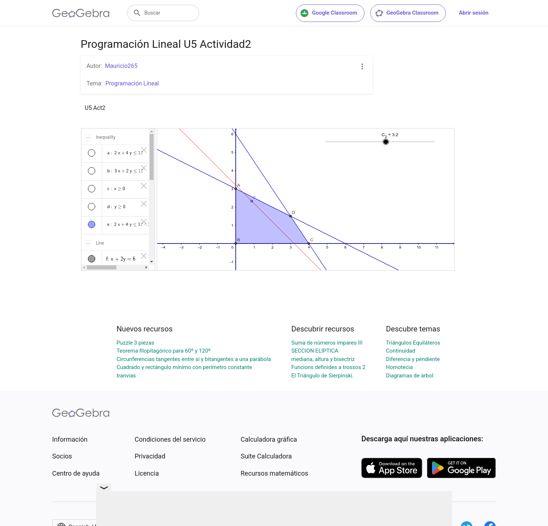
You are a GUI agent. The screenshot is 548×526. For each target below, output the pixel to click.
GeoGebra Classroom (407, 13)
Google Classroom (328, 13)
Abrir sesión (474, 12)
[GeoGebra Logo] (80, 13)
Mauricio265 (121, 65)
